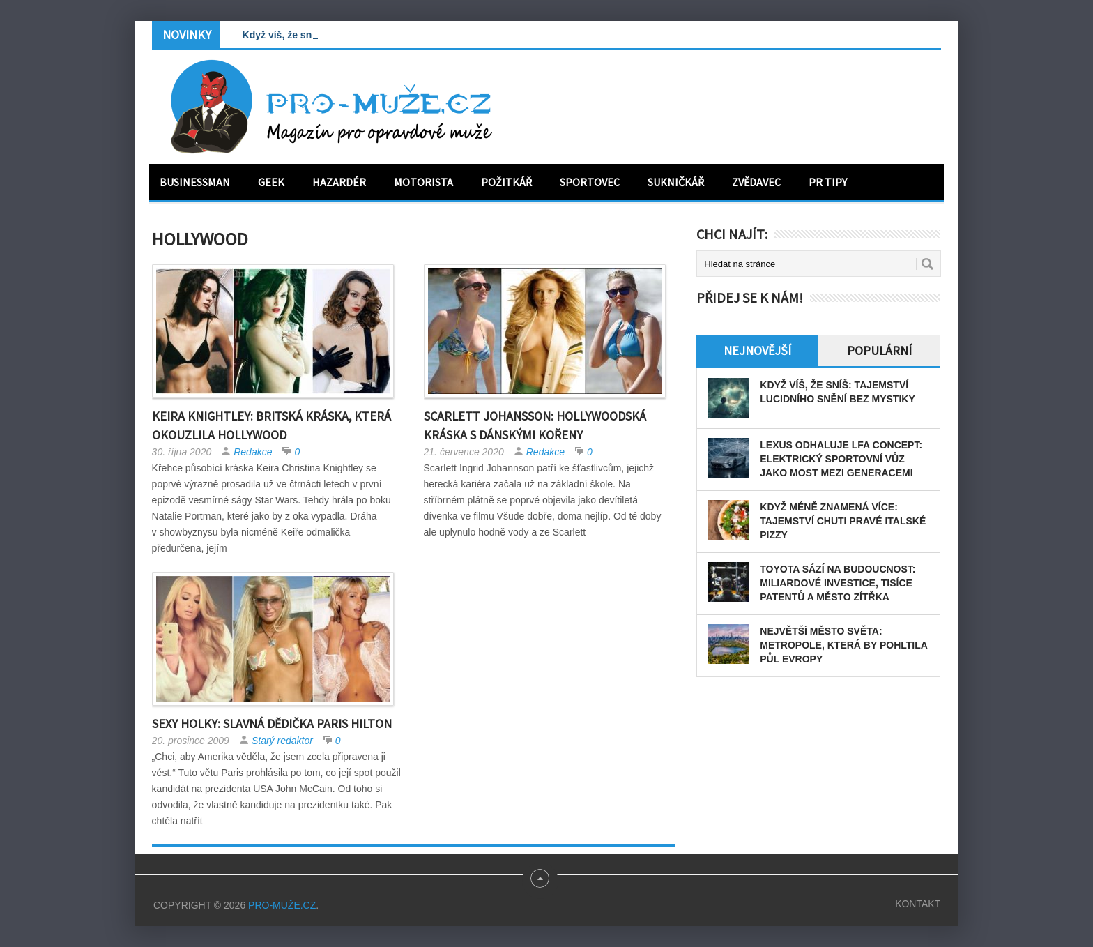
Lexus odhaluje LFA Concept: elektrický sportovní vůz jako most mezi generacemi (841, 458)
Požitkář (506, 182)
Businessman (195, 182)
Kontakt (917, 903)
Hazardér (339, 182)
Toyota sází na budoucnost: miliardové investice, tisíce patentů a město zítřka (837, 583)
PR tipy (828, 182)
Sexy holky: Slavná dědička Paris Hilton (272, 723)
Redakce (253, 451)
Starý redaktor (282, 740)
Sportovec (590, 182)
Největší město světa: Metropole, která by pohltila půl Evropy (843, 645)
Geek (271, 182)
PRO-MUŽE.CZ (282, 905)
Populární (879, 350)
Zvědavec (756, 182)
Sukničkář (676, 182)
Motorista (423, 182)
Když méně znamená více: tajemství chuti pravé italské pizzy (843, 520)
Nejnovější (757, 350)
